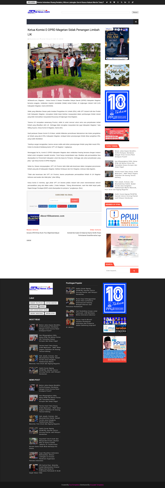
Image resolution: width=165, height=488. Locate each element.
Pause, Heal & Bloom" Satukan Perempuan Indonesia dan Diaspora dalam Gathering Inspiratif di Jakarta (81, 323)
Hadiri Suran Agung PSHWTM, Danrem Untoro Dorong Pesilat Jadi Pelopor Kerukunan (126, 196)
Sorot (42, 306)
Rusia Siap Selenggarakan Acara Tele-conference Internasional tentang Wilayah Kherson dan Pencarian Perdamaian (81, 302)
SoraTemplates (74, 485)
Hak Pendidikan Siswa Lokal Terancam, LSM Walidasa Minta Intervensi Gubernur (86, 313)
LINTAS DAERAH (51, 303)
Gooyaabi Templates (97, 485)
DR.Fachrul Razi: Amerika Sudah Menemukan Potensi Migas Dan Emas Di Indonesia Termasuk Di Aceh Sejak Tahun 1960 (45, 469)
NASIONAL (34, 306)
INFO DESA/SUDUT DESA (39, 310)
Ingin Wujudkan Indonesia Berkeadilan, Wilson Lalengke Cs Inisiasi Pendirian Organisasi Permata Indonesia (44, 456)
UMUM (61, 39)
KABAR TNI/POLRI (36, 303)
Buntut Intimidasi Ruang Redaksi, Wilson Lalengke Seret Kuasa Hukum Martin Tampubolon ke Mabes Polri (79, 2)
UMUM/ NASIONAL (36, 313)
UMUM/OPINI (50, 313)
